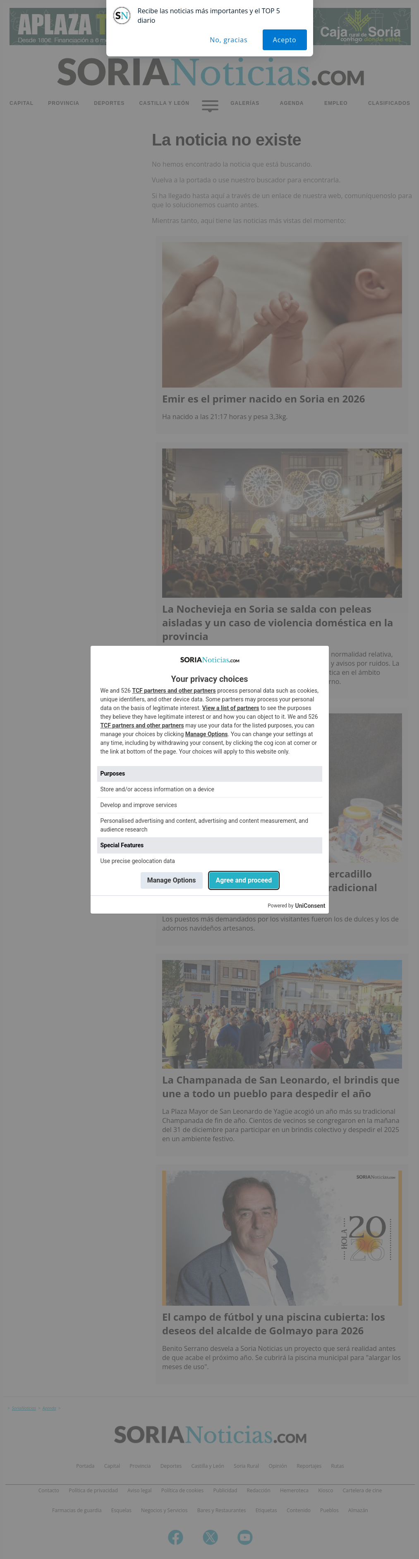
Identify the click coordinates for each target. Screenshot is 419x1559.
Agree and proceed (244, 880)
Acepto (285, 39)
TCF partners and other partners (173, 690)
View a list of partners (230, 708)
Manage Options (206, 734)
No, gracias (228, 39)
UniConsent (310, 905)
